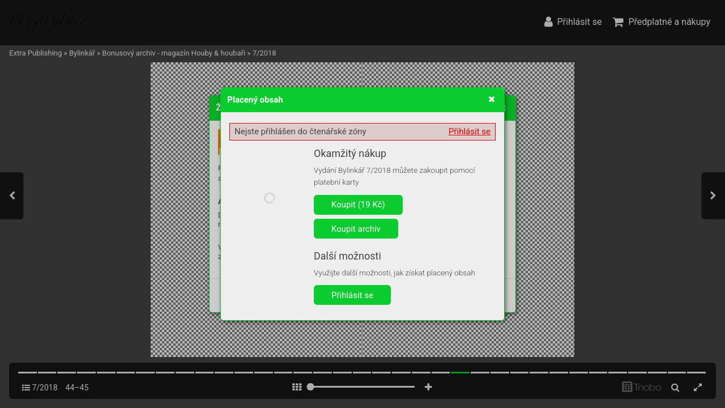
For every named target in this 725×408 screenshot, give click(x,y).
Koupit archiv (356, 229)
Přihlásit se (470, 131)
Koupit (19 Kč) (358, 204)
